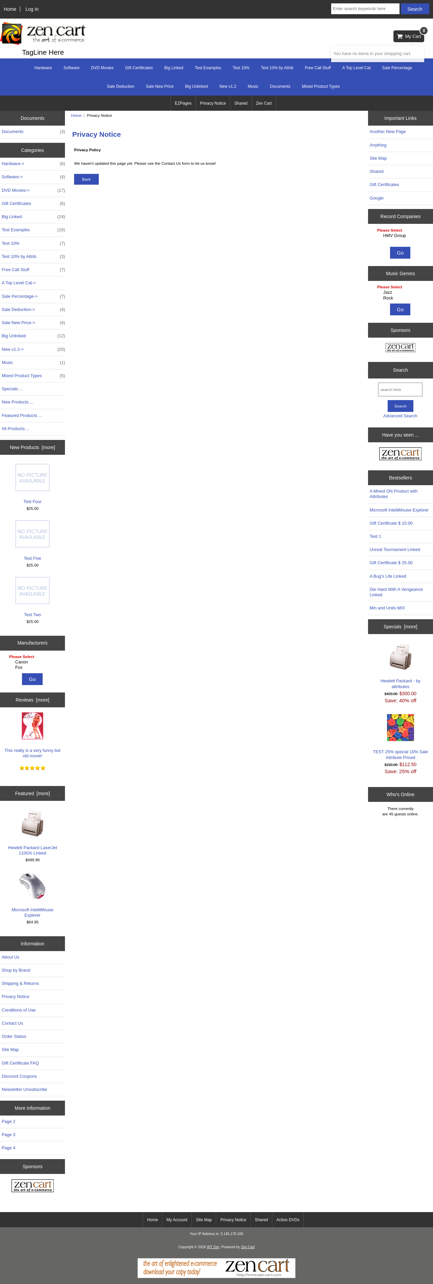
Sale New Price (160, 86)
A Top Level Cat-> (19, 282)
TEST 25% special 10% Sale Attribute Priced (400, 737)
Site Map (10, 1049)
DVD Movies (102, 67)
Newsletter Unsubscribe (24, 1089)
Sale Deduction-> (33, 309)
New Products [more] (32, 447)
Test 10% (241, 67)
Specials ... (12, 388)
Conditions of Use (19, 1010)
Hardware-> (33, 163)
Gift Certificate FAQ (20, 1063)
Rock (401, 298)
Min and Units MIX (387, 607)
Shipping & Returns (20, 983)
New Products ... (17, 401)
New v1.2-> (33, 349)
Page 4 (8, 1147)
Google (377, 198)
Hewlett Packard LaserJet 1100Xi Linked (32, 833)
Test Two (32, 597)
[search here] (400, 389)
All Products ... (15, 428)
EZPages (183, 103)
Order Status (14, 1036)
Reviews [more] (32, 700)
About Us (10, 957)
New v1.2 (227, 86)
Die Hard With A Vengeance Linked (396, 592)
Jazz (401, 292)
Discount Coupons (19, 1076)
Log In (32, 9)
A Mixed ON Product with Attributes (394, 494)
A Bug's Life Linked (388, 576)
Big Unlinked (196, 86)
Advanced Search (400, 415)
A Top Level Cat (356, 67)
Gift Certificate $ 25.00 (391, 562)
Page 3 (8, 1134)
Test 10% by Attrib (277, 67)
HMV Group (401, 235)
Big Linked (173, 67)
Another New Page (388, 131)
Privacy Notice (213, 103)
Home (10, 9)
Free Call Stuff (318, 67)
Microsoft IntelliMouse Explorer (32, 895)
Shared (241, 103)
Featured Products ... (22, 415)
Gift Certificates (139, 67)
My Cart (410, 34)
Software (71, 67)
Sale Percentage (397, 67)
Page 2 (8, 1121)
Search (400, 370)
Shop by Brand (16, 970)
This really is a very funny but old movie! (33, 735)
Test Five (32, 540)
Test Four (32, 484)
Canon (33, 662)
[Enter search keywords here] (365, 8)
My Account (176, 1219)
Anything (378, 145)
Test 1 (375, 536)
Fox (33, 667)
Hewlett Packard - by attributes (400, 666)
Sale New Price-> (33, 322)
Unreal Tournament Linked (395, 549)
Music (253, 86)
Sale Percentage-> (33, 296)
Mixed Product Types (321, 86)
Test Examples (208, 67)
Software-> (33, 177)
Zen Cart (264, 103)
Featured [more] (32, 793)
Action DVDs (287, 1219)
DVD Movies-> (33, 190)
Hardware (43, 67)
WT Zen (213, 1247)
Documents (280, 86)
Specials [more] (400, 626)
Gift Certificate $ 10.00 (391, 523)
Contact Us (12, 1023)
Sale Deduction (120, 86)
